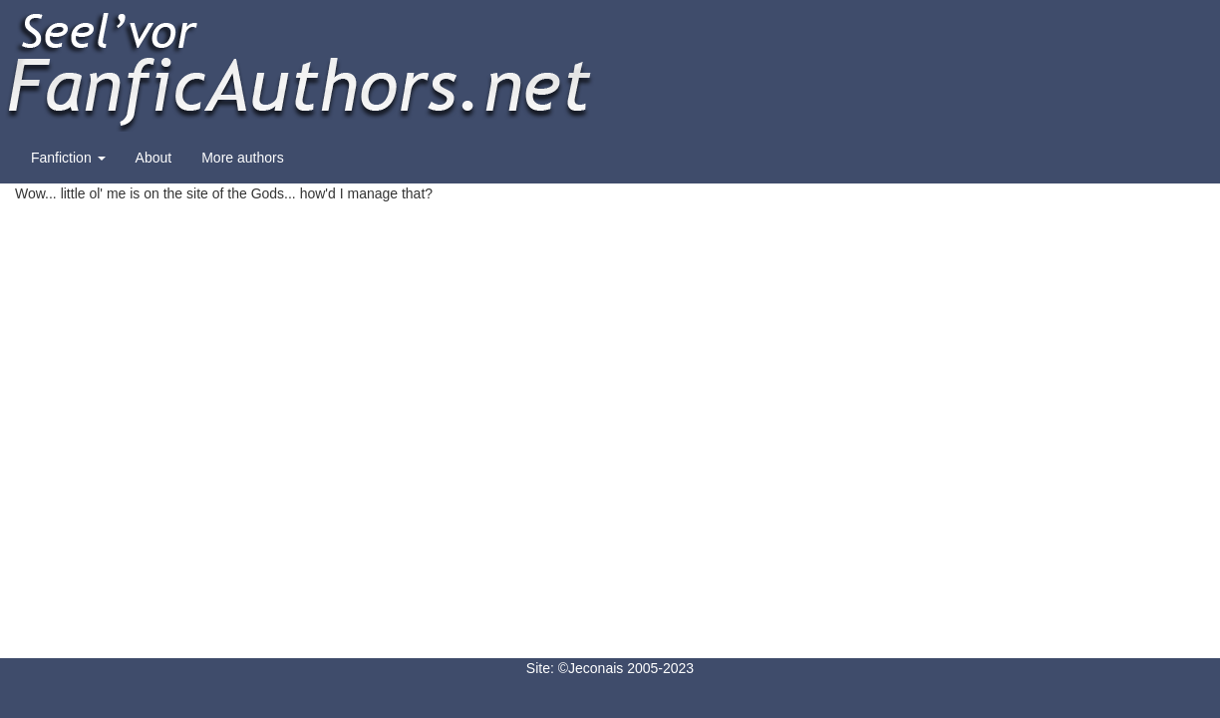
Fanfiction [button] (68, 158)
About (154, 158)
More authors (242, 158)
